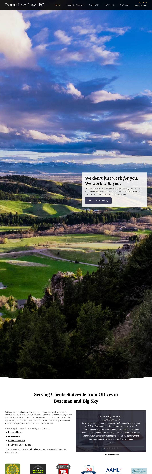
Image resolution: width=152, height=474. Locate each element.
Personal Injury (15, 432)
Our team (94, 5)
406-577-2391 (140, 5)
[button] (75, 5)
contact (124, 5)
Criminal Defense (16, 440)
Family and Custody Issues (20, 445)
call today (33, 449)
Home (57, 5)
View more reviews (111, 454)
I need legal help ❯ (98, 200)
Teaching (109, 5)
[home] (25, 5)
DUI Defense (14, 436)
